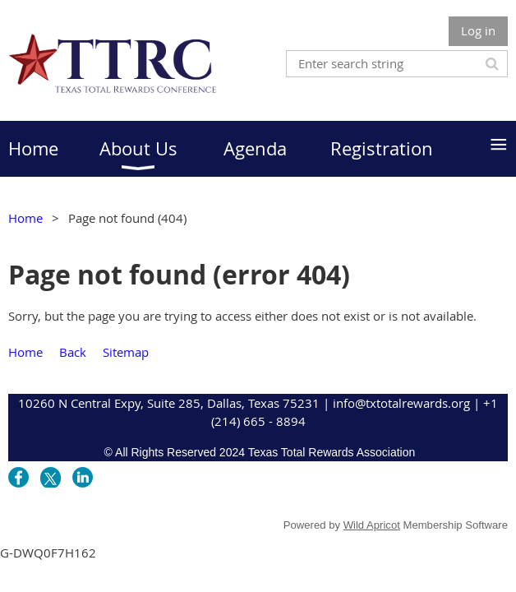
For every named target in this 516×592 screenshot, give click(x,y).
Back (72, 352)
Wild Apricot (371, 525)
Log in (478, 30)
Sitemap (126, 352)
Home (25, 218)
